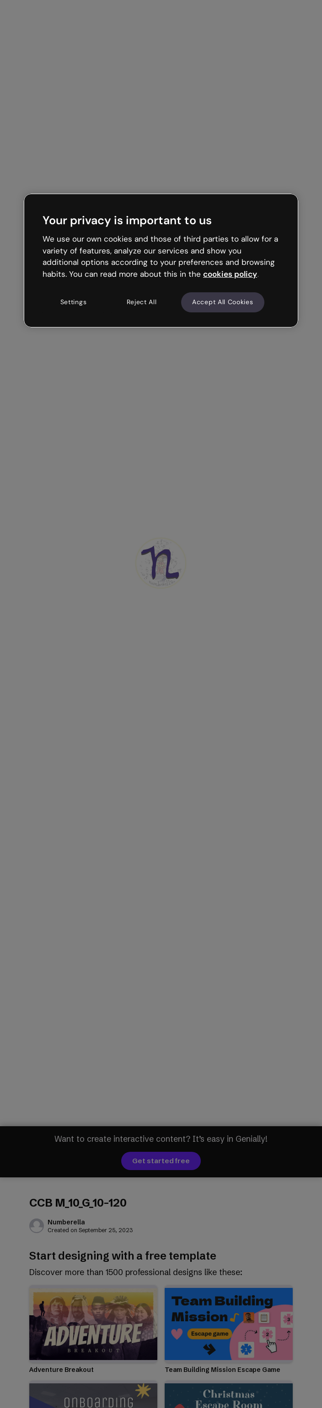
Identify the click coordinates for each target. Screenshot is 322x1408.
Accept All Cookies (222, 302)
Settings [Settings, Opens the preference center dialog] (73, 302)
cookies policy (230, 274)
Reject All (142, 302)
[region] (161, 260)
